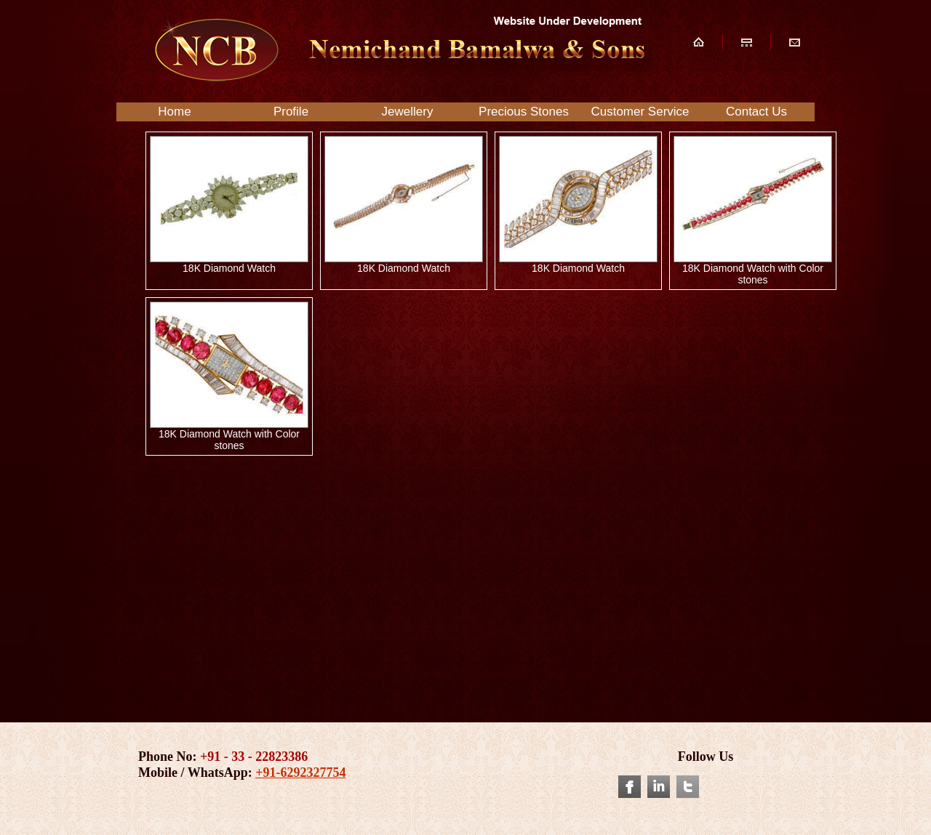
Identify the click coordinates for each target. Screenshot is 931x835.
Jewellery (407, 111)
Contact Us (756, 111)
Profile (290, 111)
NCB (397, 50)
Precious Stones (524, 111)
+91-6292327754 (300, 772)
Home (174, 111)
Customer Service (640, 111)
